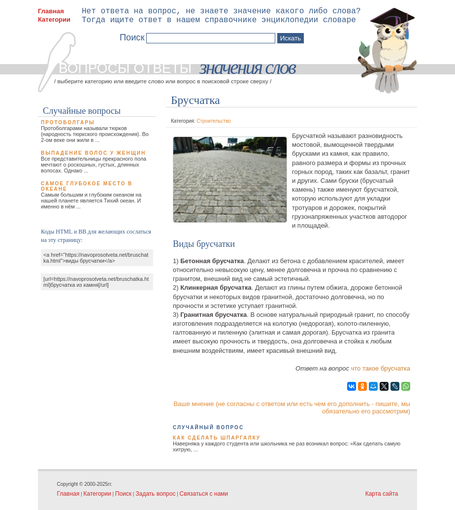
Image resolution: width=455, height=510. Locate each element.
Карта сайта (381, 493)
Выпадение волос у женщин (93, 153)
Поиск (123, 493)
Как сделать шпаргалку (216, 438)
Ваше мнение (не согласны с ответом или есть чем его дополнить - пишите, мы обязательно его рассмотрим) (291, 407)
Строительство (213, 121)
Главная (51, 11)
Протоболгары (68, 122)
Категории (54, 19)
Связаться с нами (204, 493)
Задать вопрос (155, 493)
